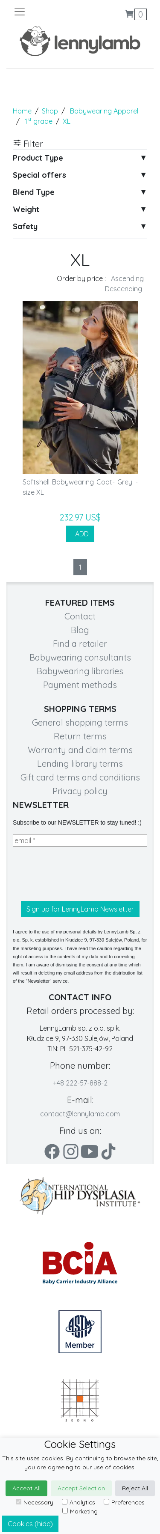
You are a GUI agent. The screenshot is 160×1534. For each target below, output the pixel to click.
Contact (80, 616)
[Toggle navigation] (46, 11)
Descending (123, 288)
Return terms (80, 736)
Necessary (34, 1502)
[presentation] (78, 874)
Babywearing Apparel (104, 111)
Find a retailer (80, 643)
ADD (80, 533)
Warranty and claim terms (80, 750)
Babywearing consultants (80, 657)
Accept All (26, 1488)
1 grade (38, 121)
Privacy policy (80, 791)
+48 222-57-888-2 (80, 1083)
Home (22, 111)
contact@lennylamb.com (80, 1113)
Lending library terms (80, 763)
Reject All (135, 1488)
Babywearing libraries (80, 671)
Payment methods (80, 684)
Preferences (124, 1502)
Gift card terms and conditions (80, 777)
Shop (50, 111)
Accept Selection (81, 1488)
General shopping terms (80, 722)
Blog (80, 630)
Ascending (127, 278)
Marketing (80, 1511)
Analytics (78, 1502)
